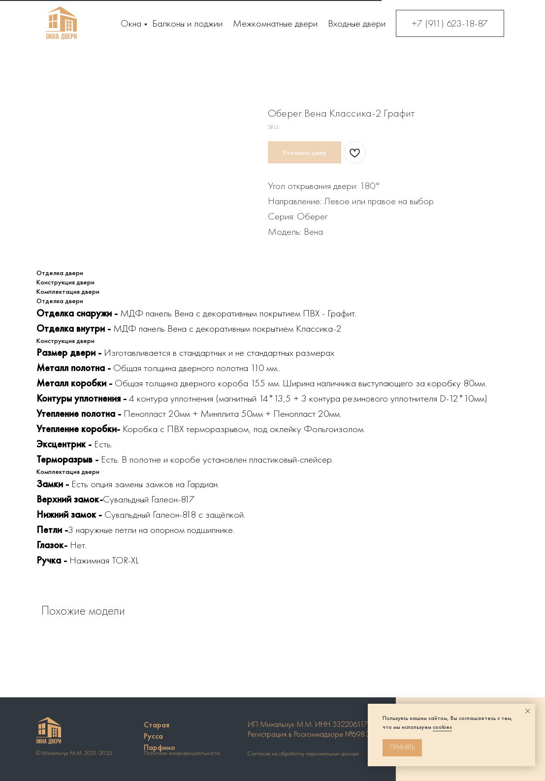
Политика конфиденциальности (182, 753)
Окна (131, 23)
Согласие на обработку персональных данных (303, 753)
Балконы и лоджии (187, 23)
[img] (61, 23)
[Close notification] (528, 711)
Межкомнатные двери (275, 23)
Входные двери (356, 23)
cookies (442, 727)
